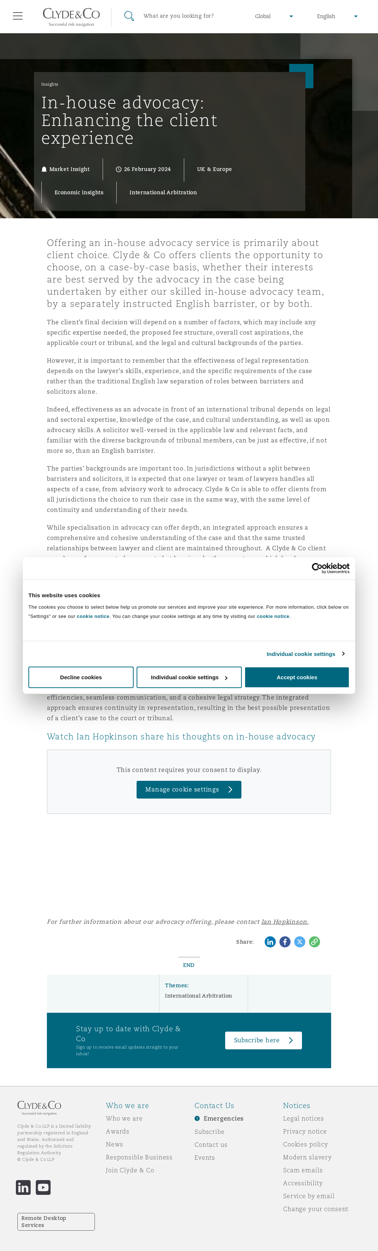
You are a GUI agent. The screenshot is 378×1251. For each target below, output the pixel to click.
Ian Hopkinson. (285, 922)
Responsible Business (139, 1157)
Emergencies (224, 1118)
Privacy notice (305, 1131)
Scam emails (303, 1170)
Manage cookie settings (182, 789)
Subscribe (210, 1131)
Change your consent (315, 1209)
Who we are (124, 1118)
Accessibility (303, 1183)
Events (205, 1157)
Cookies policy (305, 1144)
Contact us (211, 1144)
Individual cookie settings (301, 653)
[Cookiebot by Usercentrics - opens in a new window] (317, 568)
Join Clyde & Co (130, 1170)
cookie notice (93, 616)
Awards (118, 1131)
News (114, 1144)
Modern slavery (307, 1157)
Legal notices (303, 1118)
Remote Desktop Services (43, 1221)
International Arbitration (198, 995)
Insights (50, 84)
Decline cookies (81, 677)
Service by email (309, 1196)
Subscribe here (257, 1040)
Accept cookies (296, 677)
